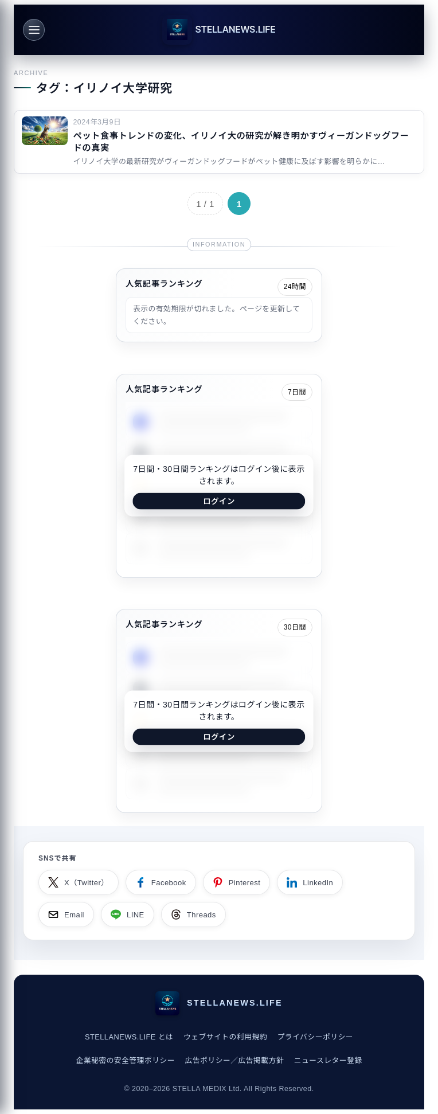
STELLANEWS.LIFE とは (129, 1037)
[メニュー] (34, 30)
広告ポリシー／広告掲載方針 (234, 1060)
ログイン (219, 501)
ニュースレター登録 (328, 1060)
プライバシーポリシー (315, 1037)
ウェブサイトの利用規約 (225, 1037)
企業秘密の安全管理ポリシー (125, 1060)
